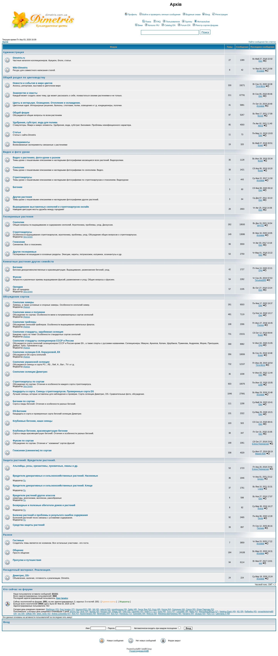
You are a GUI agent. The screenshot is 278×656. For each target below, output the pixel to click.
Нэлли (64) (166, 609)
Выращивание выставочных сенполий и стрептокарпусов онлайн (51, 206)
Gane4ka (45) (137, 611)
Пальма (260, 528)
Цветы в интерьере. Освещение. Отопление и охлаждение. (47, 102)
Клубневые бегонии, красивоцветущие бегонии (40, 430)
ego (260, 563)
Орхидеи (18, 287)
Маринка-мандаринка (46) (169, 614)
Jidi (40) (95, 609)
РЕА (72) (210, 614)
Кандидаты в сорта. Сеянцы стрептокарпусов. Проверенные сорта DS (53, 391)
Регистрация (220, 14)
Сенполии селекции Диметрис (30, 371)
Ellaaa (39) (116, 611)
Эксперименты (21, 142)
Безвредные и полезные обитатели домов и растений (44, 505)
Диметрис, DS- (21, 575)
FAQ (157, 21)
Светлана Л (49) (223, 614)
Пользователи (171, 21)
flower (260, 145)
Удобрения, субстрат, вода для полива (35, 122)
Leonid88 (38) (182, 611)
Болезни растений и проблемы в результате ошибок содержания (50, 515)
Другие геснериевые (24, 251)
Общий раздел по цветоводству (24, 77)
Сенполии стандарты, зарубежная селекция (38, 332)
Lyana (260, 489)
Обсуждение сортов (16, 296)
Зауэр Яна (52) (144, 609)
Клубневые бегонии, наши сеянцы (32, 421)
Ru (24, 480)
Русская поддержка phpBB (139, 651)
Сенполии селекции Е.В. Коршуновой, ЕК (36, 352)
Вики (139, 25)
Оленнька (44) (178, 609)
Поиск (146, 21)
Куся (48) (156, 609)
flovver (260, 116)
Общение (18, 550)
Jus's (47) (171, 611)
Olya (261, 270)
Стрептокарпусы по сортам (28, 381)
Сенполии (18, 167)
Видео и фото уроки (16, 152)
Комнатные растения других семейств (28, 261)
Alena (260, 126)
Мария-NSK (260, 454)
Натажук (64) (188, 614)
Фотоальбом (202, 21)
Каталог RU (152, 25)
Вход (206, 14)
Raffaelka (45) (251, 611)
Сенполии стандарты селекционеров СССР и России (43, 340)
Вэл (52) (114, 614)
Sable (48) (132, 609)
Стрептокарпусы (22, 177)
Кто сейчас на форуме (18, 589)
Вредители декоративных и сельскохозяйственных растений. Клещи (52, 485)
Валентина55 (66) (88, 614)
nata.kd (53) (105, 609)
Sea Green (27, 237)
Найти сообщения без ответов (262, 42)
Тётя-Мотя (260, 86)
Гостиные (18, 540)
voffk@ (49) (31, 614)
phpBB (137, 649)
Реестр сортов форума (205, 25)
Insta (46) (162, 611)
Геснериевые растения (18, 216)
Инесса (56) (152, 614)
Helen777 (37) (150, 611)
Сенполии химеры (23, 302)
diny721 (260, 225)
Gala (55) (126, 611)
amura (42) (74, 611)
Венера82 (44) (103, 614)
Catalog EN (168, 25)
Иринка (26, 307)
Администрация (13, 52)
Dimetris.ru (19, 58)
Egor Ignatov (62, 598)
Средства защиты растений (29, 525)
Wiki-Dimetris (20, 67)
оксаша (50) (200, 614)
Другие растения (22, 197)
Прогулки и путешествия (27, 560)
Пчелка (260, 325)
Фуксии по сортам (23, 440)
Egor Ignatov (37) (67, 609)
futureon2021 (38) (83, 609)
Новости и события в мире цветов (32, 83)
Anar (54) (84, 611)
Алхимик (260, 71)
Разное (7, 534)
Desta (260, 518)
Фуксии (17, 277)
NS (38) (240, 611)
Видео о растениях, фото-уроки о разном (36, 157)
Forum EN (184, 25)
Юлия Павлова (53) (205, 609)
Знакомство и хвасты (25, 93)
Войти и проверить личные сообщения (160, 14)
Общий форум (21, 112)
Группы (187, 21)
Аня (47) (75, 614)
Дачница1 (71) (125, 614)
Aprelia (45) (94, 611)
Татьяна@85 (260, 280)
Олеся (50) (191, 609)
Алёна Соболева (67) (61, 614)
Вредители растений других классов (34, 495)
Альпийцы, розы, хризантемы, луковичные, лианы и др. (45, 466)
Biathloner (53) (52, 609)
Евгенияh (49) (139, 614)
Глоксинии (19, 242)
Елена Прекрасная (260, 444)
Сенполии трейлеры (24, 322)
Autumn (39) (105, 611)
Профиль (131, 14)
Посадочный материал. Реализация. (27, 570)
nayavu (260, 479)
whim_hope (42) (44, 614)
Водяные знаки (192, 14)
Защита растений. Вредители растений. (29, 460)
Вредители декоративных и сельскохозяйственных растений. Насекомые (55, 475)
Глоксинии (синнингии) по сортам (32, 450)
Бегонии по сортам (24, 401)
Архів (5, 42)
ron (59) (21, 614)
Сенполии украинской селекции (31, 362)
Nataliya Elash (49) (228, 611)
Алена (260, 508)
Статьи (17, 132)
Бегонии (17, 187)
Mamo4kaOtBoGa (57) (209, 611)
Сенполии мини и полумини (29, 312)
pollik (260, 385)
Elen (260, 61)
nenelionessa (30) (119, 609)
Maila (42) (193, 611)
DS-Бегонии (19, 411)
